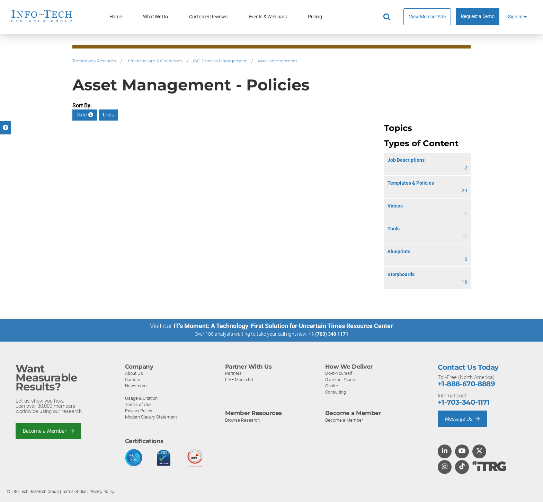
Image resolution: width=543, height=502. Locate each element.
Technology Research (94, 60)
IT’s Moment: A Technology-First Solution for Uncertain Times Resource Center (283, 325)
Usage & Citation (141, 397)
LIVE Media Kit (239, 379)
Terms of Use (138, 404)
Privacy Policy (138, 410)
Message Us (463, 418)
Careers (132, 379)
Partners (233, 373)
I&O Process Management (220, 60)
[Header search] (388, 17)
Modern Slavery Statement (151, 416)
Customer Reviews (208, 17)
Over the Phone (340, 379)
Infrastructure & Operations (154, 60)
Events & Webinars (268, 17)
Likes (108, 115)
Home (115, 17)
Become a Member (49, 430)
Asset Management (277, 60)
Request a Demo (478, 16)
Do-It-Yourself (338, 373)
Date (85, 115)
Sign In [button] (517, 17)
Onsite (331, 385)
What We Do (155, 17)
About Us (134, 373)
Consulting (335, 391)
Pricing (315, 17)
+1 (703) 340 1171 (328, 334)
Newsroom (136, 385)
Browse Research (242, 419)
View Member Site (427, 16)
